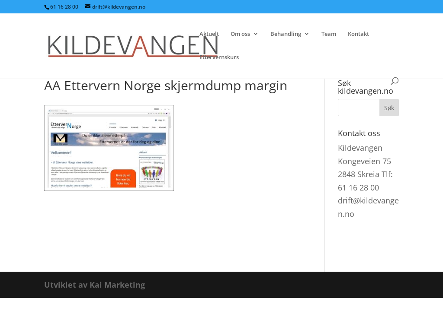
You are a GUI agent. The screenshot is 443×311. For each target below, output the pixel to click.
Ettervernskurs (219, 57)
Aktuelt (209, 34)
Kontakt (358, 34)
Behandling (285, 34)
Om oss (240, 34)
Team (328, 34)
